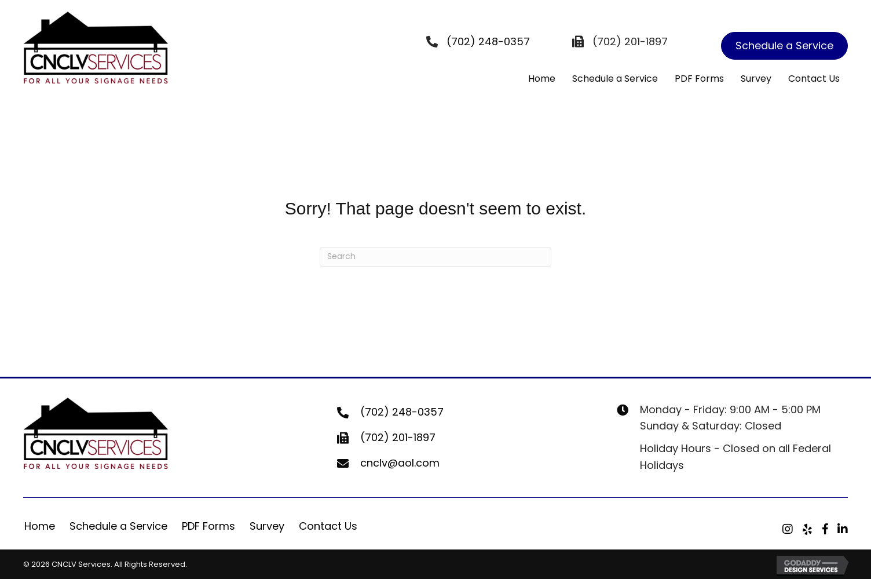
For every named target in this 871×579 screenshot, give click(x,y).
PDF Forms (699, 78)
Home (541, 78)
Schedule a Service (615, 78)
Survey (756, 78)
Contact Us (814, 78)
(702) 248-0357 (488, 41)
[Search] (435, 257)
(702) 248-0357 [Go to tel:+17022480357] (402, 412)
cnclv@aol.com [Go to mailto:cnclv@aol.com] (400, 463)
